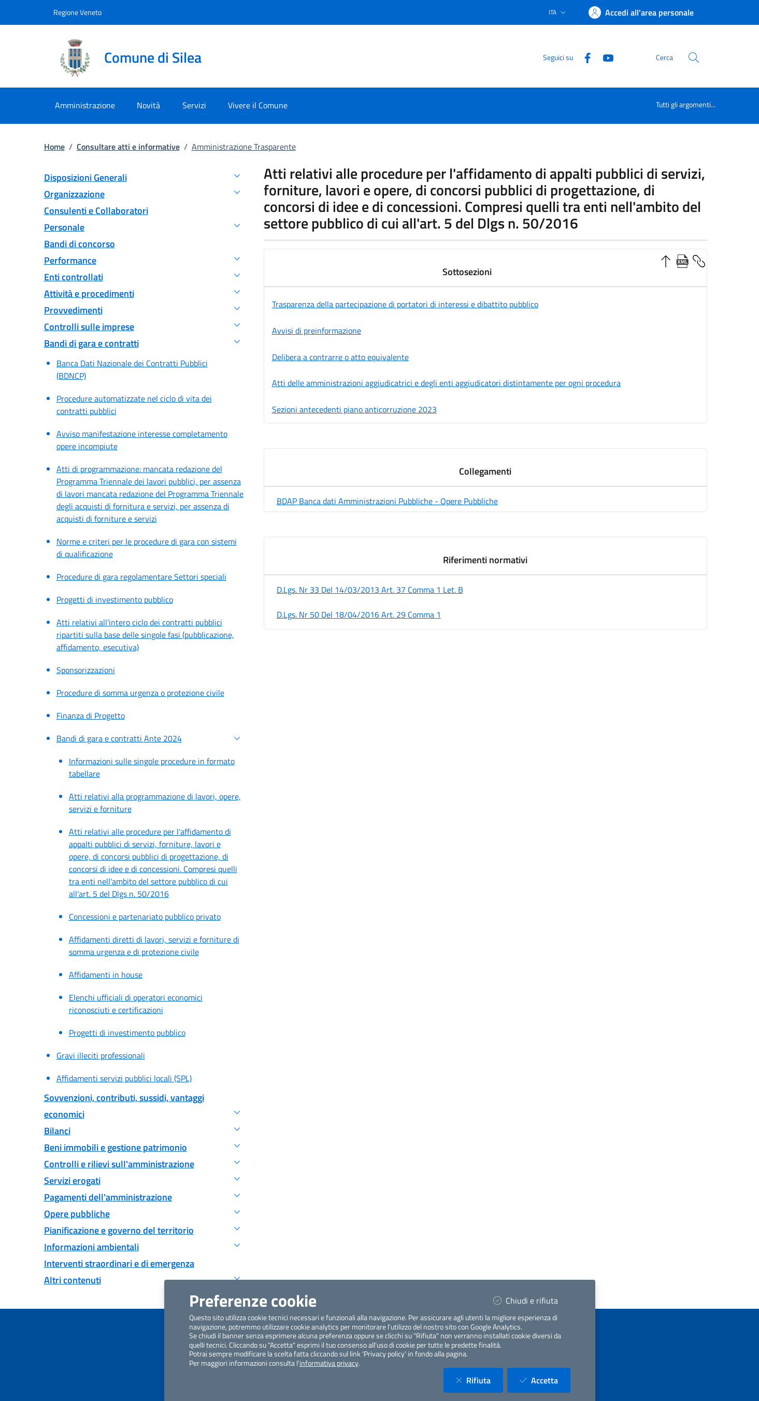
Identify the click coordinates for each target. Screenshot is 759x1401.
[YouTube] (604, 57)
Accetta (545, 1380)
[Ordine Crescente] (665, 260)
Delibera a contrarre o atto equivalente (340, 357)
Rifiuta (479, 1380)
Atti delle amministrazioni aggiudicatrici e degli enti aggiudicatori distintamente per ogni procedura (446, 383)
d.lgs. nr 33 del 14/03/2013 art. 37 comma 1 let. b (370, 589)
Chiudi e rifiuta (531, 1300)
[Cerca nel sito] (693, 57)
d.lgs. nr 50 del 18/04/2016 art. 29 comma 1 (359, 614)
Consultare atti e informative (128, 146)
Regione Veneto (77, 12)
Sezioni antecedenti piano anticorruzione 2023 (354, 409)
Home (54, 146)
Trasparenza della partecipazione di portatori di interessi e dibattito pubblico (405, 304)
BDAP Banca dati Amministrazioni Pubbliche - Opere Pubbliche (387, 501)
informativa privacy (329, 1363)
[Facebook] (583, 57)
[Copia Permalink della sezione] (699, 260)
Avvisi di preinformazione (316, 330)
